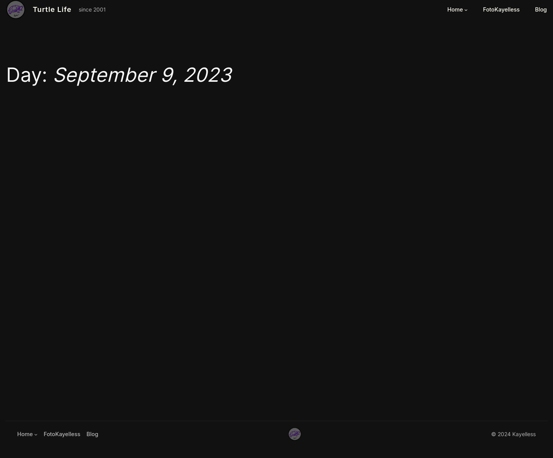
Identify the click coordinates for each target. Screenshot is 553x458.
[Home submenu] (466, 10)
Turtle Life (52, 9)
